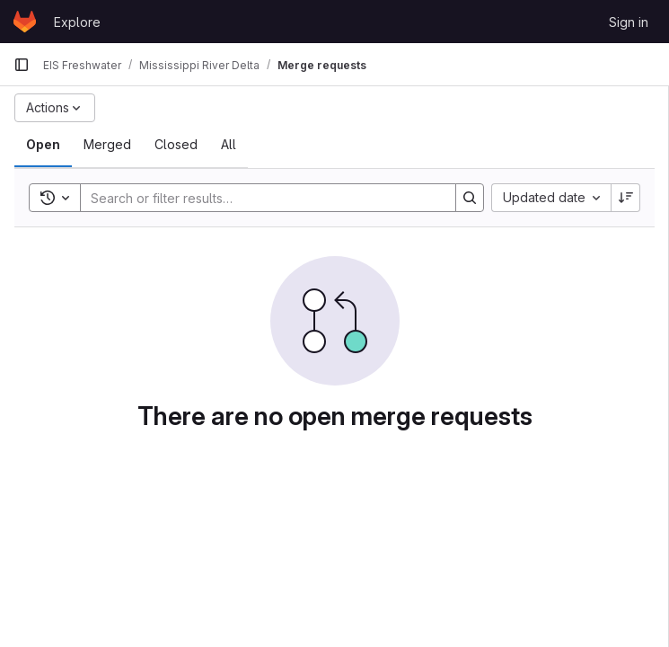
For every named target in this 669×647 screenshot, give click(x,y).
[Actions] (54, 107)
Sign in (628, 22)
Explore (77, 22)
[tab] (43, 144)
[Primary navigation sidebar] (21, 64)
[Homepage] (25, 21)
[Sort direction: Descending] (626, 197)
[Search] (259, 197)
